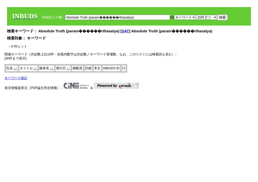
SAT (125, 31)
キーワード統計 (16, 78)
